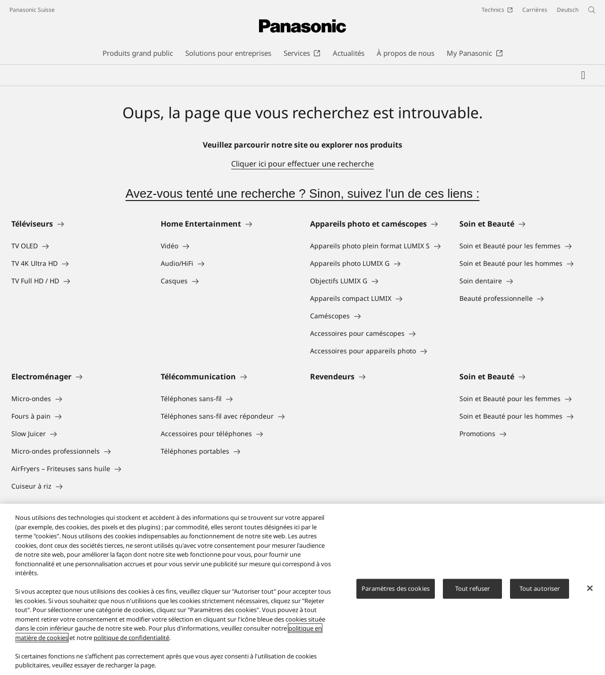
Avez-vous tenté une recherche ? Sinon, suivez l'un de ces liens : (303, 193)
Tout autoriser (539, 588)
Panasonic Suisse (32, 10)
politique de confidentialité (131, 637)
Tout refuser (472, 588)
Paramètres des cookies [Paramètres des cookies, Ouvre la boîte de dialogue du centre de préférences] (396, 588)
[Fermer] (589, 588)
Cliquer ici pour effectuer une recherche (302, 163)
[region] (302, 589)
